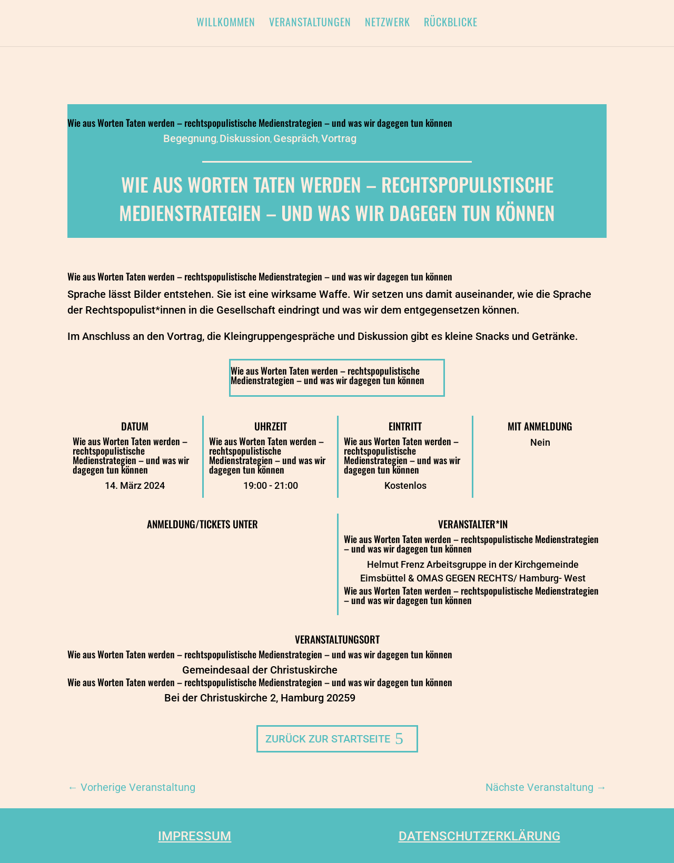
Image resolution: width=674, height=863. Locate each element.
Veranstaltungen (310, 23)
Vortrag (338, 138)
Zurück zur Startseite (327, 738)
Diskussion (245, 138)
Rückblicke (451, 23)
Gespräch (295, 138)
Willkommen (225, 23)
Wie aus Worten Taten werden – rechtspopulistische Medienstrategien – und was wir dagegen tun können (259, 122)
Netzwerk (387, 23)
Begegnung (189, 138)
